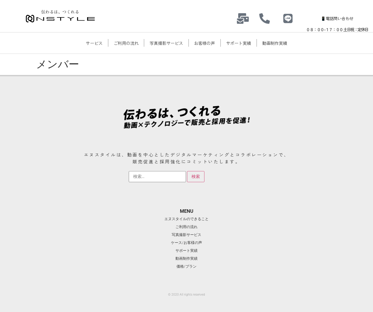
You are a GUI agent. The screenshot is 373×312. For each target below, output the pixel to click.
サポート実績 (238, 43)
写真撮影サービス (166, 43)
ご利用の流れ (126, 43)
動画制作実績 (274, 43)
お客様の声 (204, 43)
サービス (94, 43)
